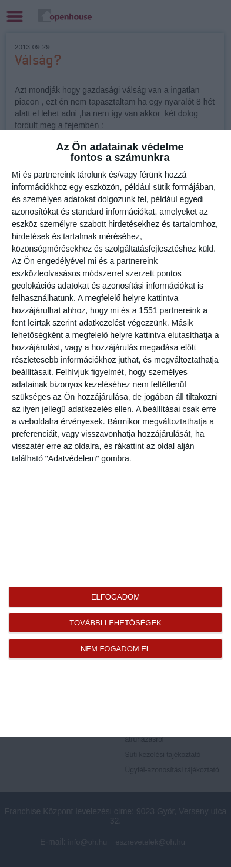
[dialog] (115, 433)
